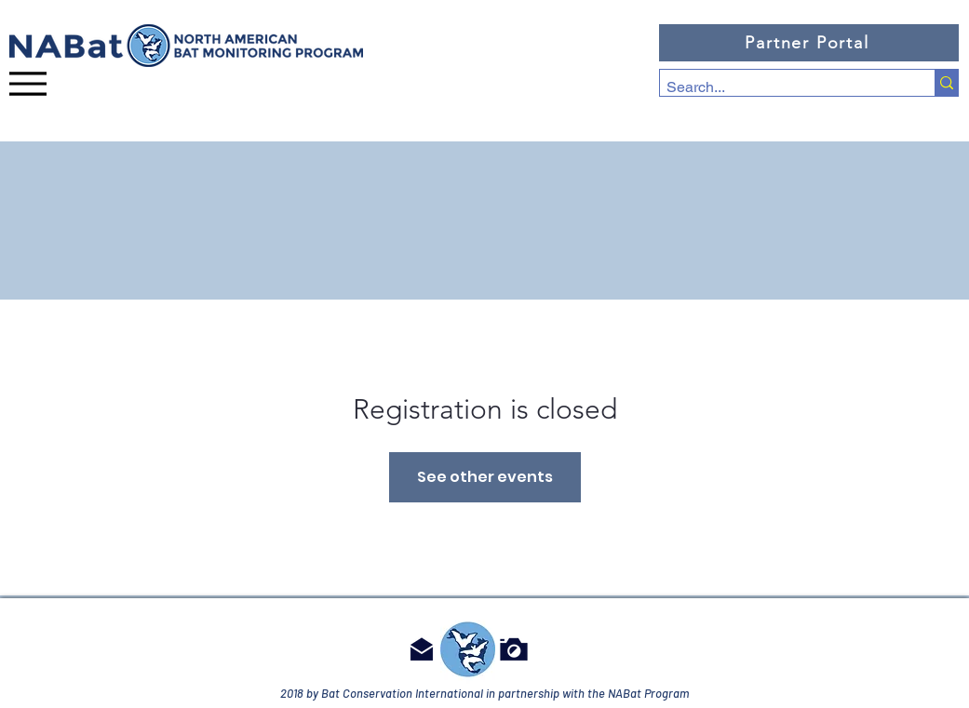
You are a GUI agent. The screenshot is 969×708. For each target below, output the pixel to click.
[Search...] (780, 87)
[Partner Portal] (809, 42)
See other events (485, 477)
